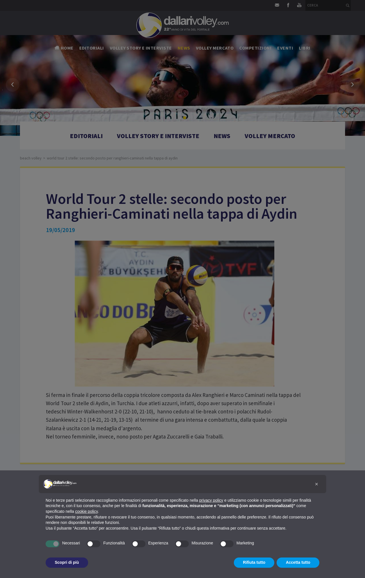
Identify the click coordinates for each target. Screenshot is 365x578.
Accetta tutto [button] (298, 562)
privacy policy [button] (211, 500)
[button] (316, 484)
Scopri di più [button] (67, 562)
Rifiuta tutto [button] (254, 562)
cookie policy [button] (86, 511)
